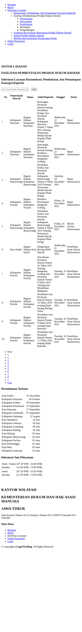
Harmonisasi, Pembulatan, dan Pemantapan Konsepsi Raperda (45, 13)
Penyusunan (26, 21)
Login (10, 44)
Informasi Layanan (16, 535)
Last (9, 382)
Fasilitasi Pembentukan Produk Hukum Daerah (37, 15)
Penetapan (25, 27)
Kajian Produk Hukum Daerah (29, 35)
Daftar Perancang (16, 41)
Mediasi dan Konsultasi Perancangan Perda (35, 38)
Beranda (11, 4)
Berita (10, 7)
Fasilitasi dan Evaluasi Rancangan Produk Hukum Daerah (42, 32)
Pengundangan (27, 30)
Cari (34, 89)
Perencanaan (26, 18)
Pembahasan (26, 24)
